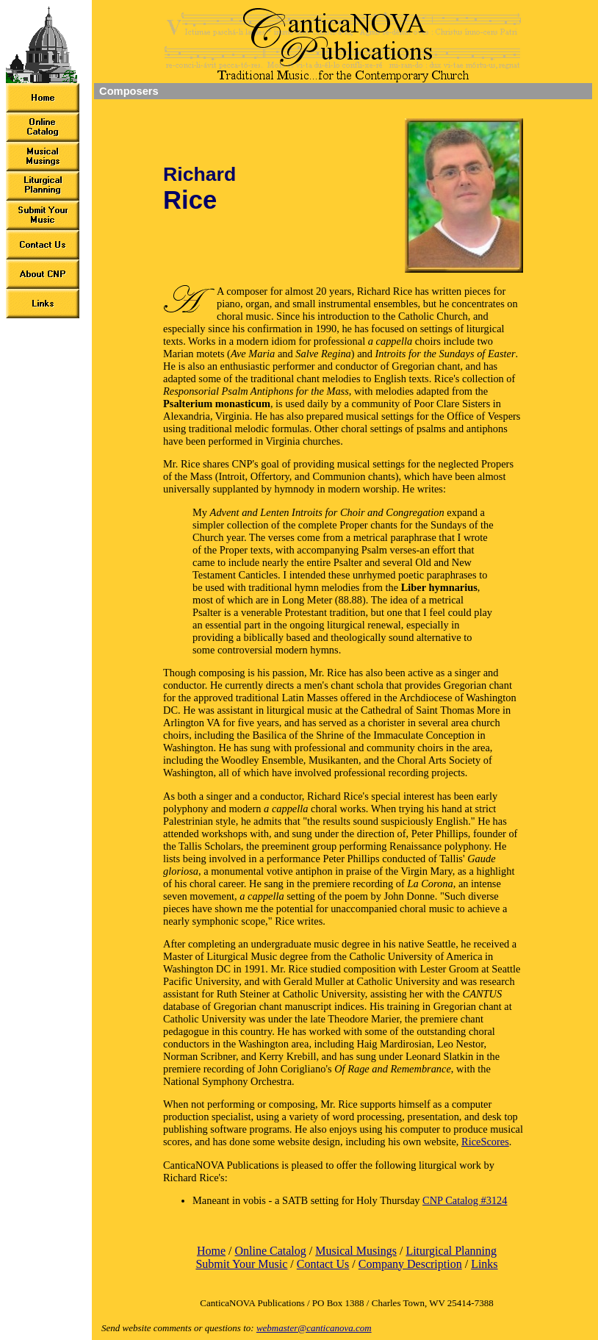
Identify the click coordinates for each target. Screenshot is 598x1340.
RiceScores (485, 1141)
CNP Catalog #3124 (464, 1200)
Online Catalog (270, 1250)
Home (211, 1250)
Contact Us (323, 1264)
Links (484, 1264)
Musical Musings (356, 1250)
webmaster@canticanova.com (314, 1327)
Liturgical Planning (451, 1250)
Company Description (410, 1264)
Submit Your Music (241, 1264)
